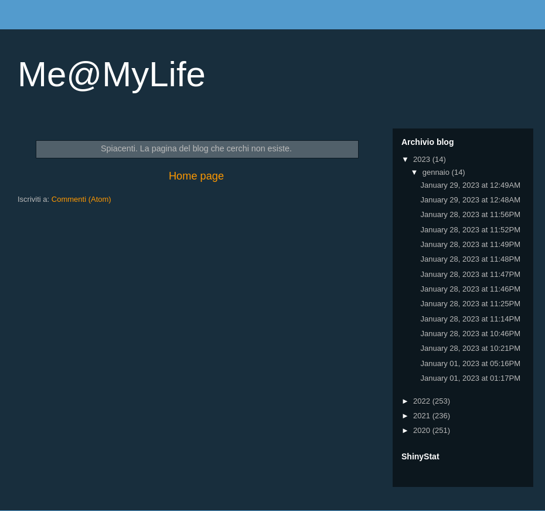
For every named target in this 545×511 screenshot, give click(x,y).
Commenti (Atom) (81, 199)
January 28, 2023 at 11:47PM (470, 274)
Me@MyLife (112, 74)
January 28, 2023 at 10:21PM (470, 348)
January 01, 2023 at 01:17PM (470, 378)
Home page (196, 176)
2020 (422, 430)
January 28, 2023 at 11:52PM (470, 229)
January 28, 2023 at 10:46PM (470, 333)
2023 (422, 159)
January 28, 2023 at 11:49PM (470, 244)
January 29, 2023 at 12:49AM (470, 185)
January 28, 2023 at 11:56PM (470, 214)
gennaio (437, 172)
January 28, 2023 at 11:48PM (470, 259)
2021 (422, 415)
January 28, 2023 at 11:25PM (470, 303)
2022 (422, 401)
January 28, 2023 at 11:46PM (470, 289)
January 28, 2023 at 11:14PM (470, 318)
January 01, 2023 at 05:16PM (470, 363)
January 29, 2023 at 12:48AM (470, 199)
